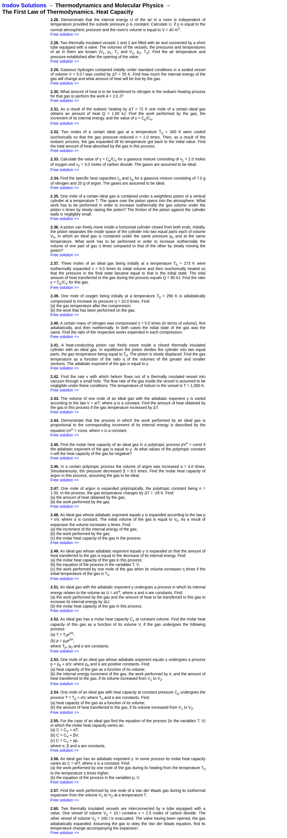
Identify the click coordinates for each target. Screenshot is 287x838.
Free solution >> (64, 34)
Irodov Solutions (24, 5)
